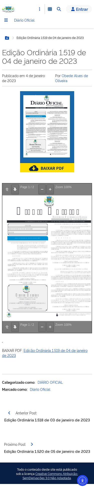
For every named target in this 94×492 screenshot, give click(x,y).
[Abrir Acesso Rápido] (40, 9)
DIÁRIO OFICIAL (50, 382)
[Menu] (6, 20)
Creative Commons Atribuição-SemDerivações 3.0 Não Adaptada (50, 476)
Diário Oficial (24, 20)
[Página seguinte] (32, 444)
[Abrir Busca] (59, 9)
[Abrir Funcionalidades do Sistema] (50, 9)
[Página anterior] (9, 413)
